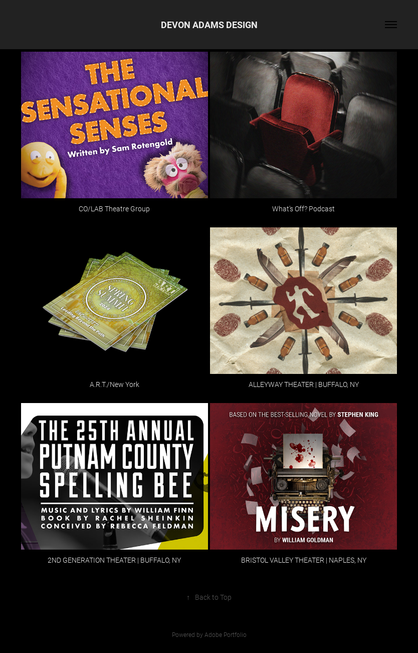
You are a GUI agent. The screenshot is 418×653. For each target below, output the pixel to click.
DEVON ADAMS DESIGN (209, 25)
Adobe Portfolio (225, 634)
